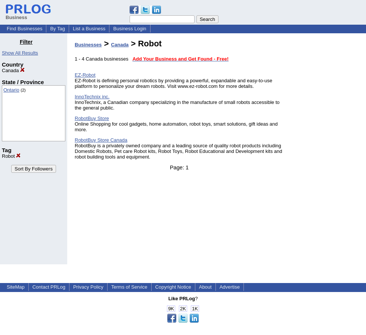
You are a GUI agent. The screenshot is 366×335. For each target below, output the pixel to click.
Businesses (88, 44)
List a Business (89, 28)
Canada (13, 70)
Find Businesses (24, 28)
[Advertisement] (328, 151)
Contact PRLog (48, 287)
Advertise (230, 287)
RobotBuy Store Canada (101, 140)
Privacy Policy (88, 287)
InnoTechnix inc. (92, 96)
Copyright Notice (173, 287)
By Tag (57, 28)
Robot (11, 156)
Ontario (11, 90)
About (205, 287)
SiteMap (16, 287)
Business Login (129, 28)
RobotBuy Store (92, 118)
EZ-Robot (85, 75)
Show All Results (20, 53)
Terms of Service (129, 287)
